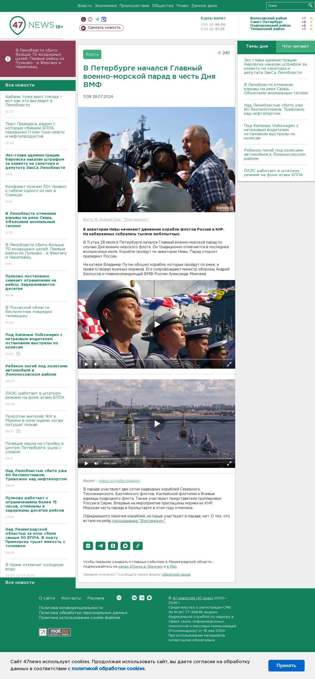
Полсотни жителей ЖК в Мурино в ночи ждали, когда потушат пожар (36, 424)
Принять (286, 665)
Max (149, 597)
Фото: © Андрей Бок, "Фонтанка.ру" (116, 219)
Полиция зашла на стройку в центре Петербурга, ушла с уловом (36, 451)
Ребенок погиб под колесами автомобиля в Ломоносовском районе (274, 154)
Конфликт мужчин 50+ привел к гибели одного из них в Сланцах (36, 194)
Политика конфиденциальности (71, 608)
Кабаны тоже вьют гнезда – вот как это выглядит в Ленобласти (36, 104)
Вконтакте (119, 597)
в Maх (172, 566)
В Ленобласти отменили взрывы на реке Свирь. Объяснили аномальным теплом (276, 89)
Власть (85, 6)
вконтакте (90, 19)
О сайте (47, 598)
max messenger (103, 19)
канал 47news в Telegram (140, 566)
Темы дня (257, 46)
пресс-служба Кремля (119, 481)
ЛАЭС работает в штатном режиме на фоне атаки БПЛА (36, 399)
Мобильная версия (83, 19)
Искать (310, 5)
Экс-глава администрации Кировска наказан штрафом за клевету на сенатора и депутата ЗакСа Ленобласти (275, 66)
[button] (88, 546)
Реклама (95, 598)
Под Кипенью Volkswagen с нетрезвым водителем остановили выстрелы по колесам (271, 132)
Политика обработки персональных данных (83, 612)
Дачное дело (204, 6)
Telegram (141, 597)
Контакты (71, 598)
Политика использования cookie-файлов (79, 617)
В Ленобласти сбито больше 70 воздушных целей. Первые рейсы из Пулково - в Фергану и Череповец (40, 59)
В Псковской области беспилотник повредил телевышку (36, 315)
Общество (163, 6)
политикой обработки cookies (108, 669)
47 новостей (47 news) (193, 598)
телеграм (97, 19)
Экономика (106, 6)
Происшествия (134, 6)
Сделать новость (104, 27)
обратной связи (176, 574)
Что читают (295, 46)
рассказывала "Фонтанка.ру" (138, 521)
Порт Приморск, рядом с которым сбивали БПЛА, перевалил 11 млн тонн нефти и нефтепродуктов (36, 133)
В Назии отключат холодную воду (36, 570)
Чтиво (182, 6)
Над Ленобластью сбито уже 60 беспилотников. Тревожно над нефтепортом (274, 109)
